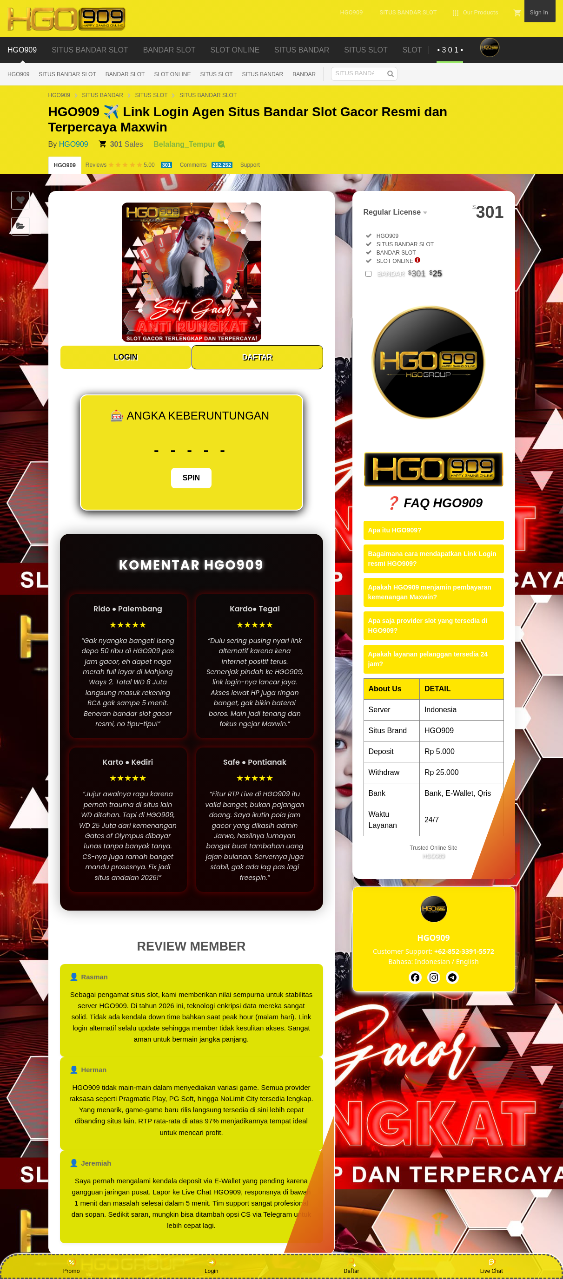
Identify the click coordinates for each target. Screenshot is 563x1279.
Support (250, 165)
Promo (71, 1266)
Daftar (351, 1266)
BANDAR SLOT (125, 74)
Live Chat (491, 1266)
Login (212, 1266)
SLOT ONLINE (172, 74)
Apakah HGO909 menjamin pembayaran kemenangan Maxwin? (429, 592)
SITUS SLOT (216, 74)
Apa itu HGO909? (395, 530)
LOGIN (126, 357)
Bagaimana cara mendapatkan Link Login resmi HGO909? (432, 558)
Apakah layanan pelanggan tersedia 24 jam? (428, 659)
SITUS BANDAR (263, 74)
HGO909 (18, 74)
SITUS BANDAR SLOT (67, 74)
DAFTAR (257, 357)
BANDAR (304, 74)
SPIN (191, 478)
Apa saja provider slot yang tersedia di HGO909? (428, 625)
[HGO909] (415, 977)
